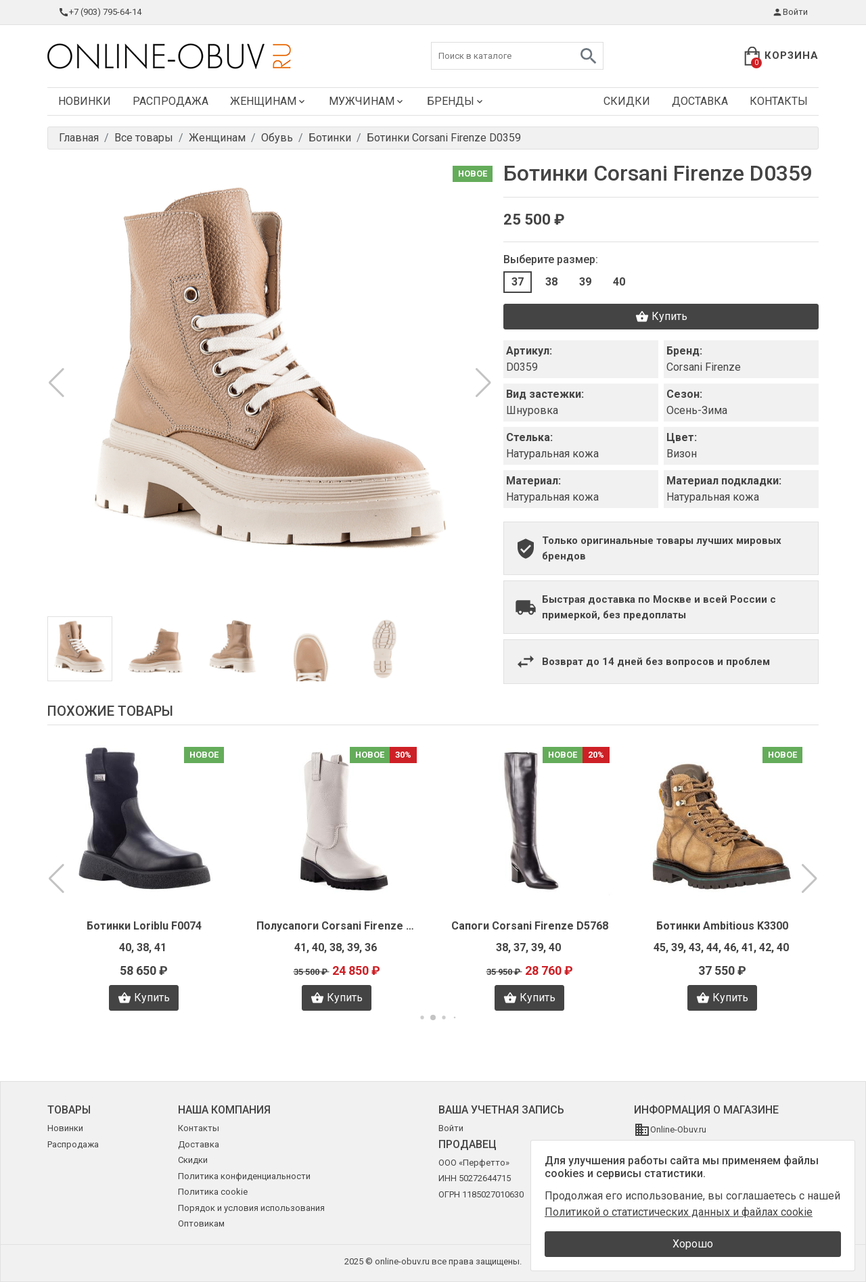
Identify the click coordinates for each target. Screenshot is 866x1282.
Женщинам (268, 101)
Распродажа (170, 101)
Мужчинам (367, 101)
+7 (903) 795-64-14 (99, 12)
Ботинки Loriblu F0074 (144, 925)
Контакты (779, 101)
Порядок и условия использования (251, 1208)
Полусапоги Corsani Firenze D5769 (336, 925)
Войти (790, 12)
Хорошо (693, 1243)
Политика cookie (213, 1192)
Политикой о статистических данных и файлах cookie (679, 1212)
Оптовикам (201, 1223)
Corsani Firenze (703, 367)
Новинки (84, 101)
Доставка (700, 101)
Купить (661, 316)
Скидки (626, 101)
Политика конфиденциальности (244, 1176)
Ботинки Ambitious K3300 (722, 925)
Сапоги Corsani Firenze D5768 (529, 925)
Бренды (456, 101)
